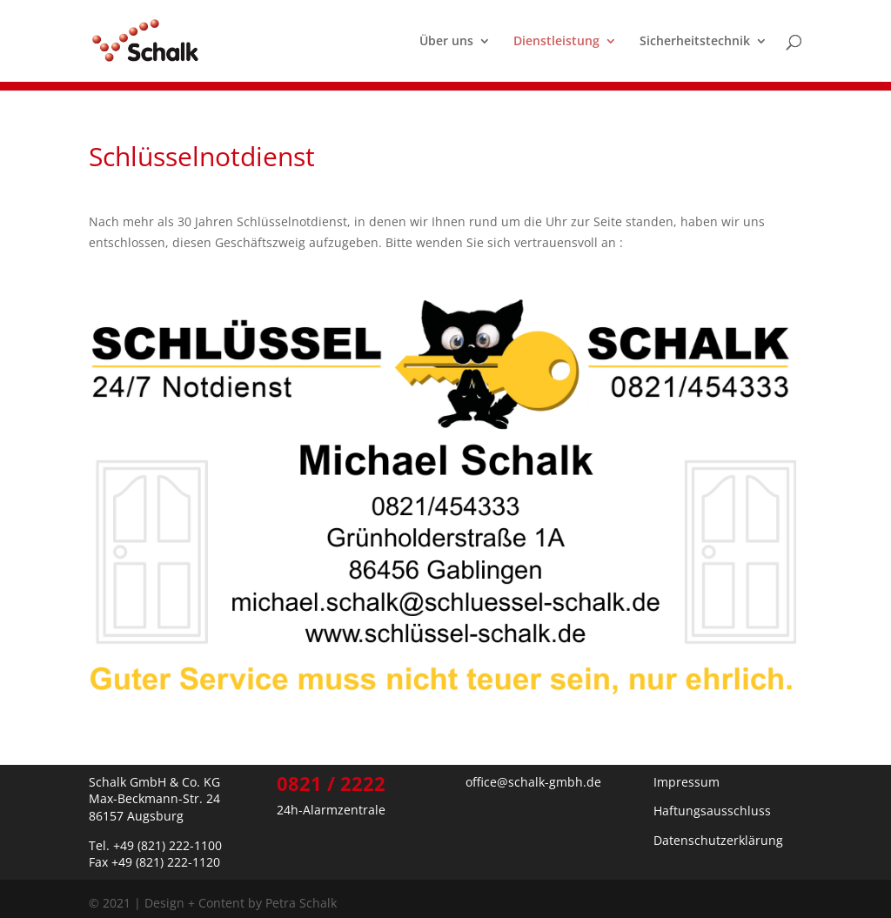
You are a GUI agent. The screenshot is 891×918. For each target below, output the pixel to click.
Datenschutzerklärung (718, 840)
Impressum (686, 782)
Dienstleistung (556, 42)
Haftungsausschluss (712, 810)
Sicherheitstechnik (695, 42)
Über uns (446, 42)
